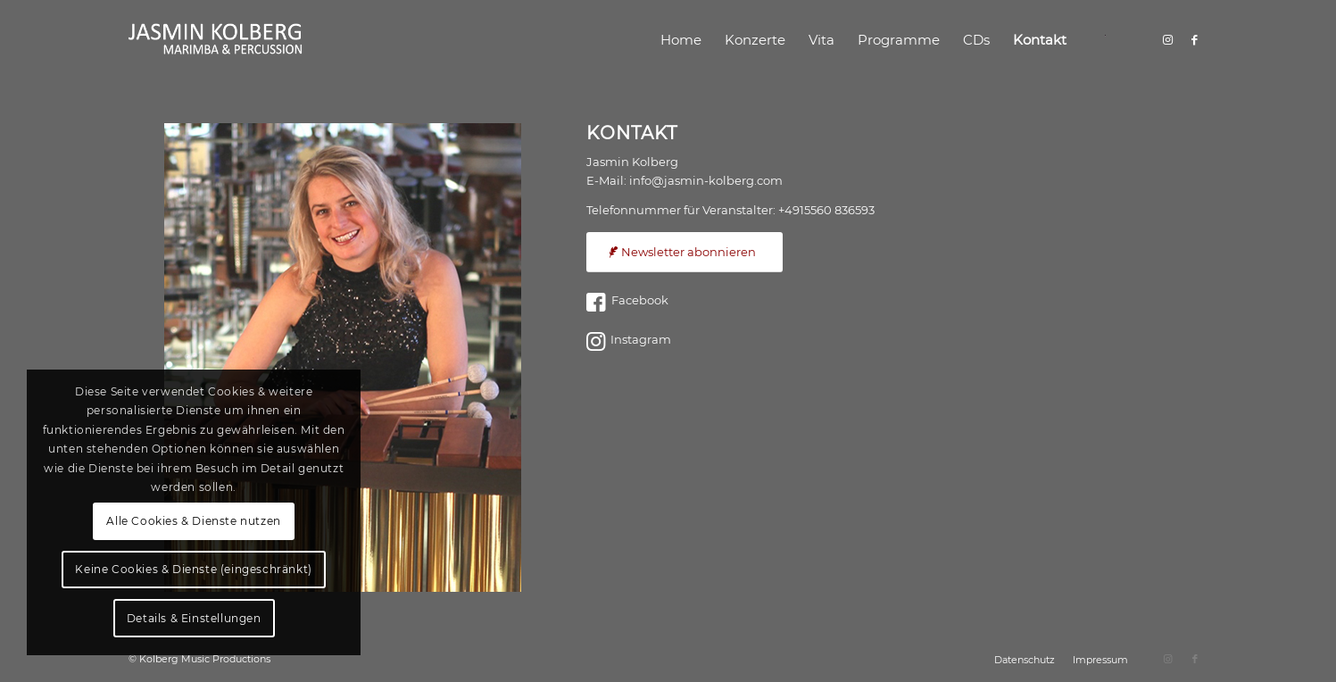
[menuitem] (681, 40)
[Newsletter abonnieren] (684, 252)
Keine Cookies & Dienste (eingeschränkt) (193, 569)
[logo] (216, 40)
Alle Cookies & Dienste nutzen (193, 521)
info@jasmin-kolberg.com (706, 180)
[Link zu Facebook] (1195, 39)
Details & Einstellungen (194, 618)
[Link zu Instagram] (1168, 39)
